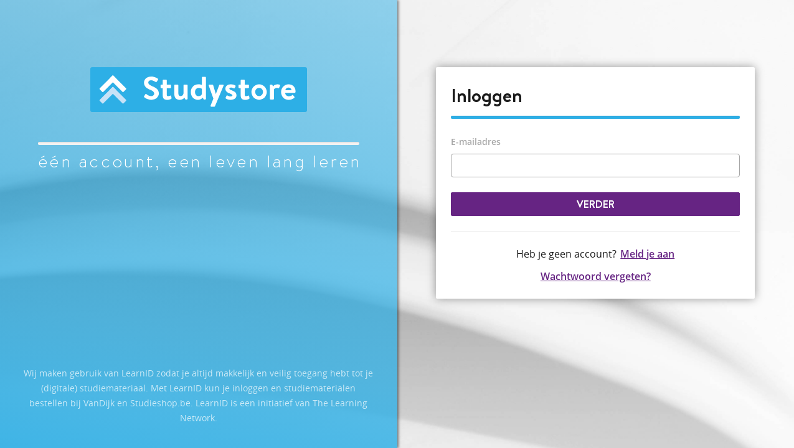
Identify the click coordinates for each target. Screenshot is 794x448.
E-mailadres (476, 141)
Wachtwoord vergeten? (596, 276)
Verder (596, 204)
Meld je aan (647, 254)
